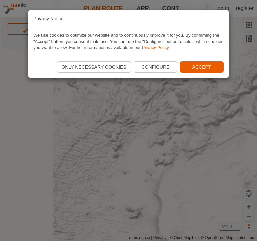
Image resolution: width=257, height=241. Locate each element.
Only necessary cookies (93, 67)
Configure (155, 67)
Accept (201, 67)
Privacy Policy (155, 47)
